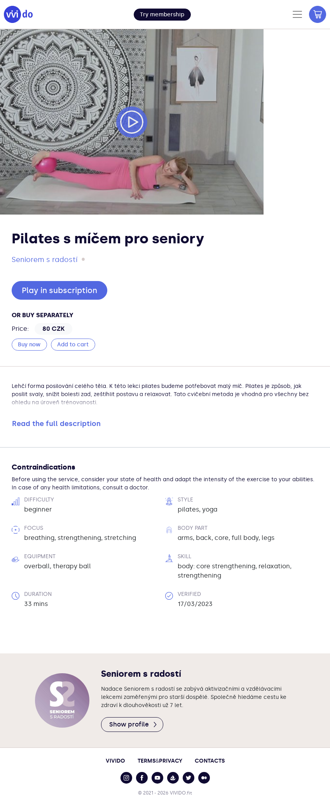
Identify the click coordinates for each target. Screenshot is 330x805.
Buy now (29, 344)
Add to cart (73, 344)
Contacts (210, 761)
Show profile (133, 724)
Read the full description (56, 423)
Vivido (115, 761)
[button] (162, 15)
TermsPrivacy (160, 761)
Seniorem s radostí (44, 259)
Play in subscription (59, 290)
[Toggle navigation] (297, 14)
